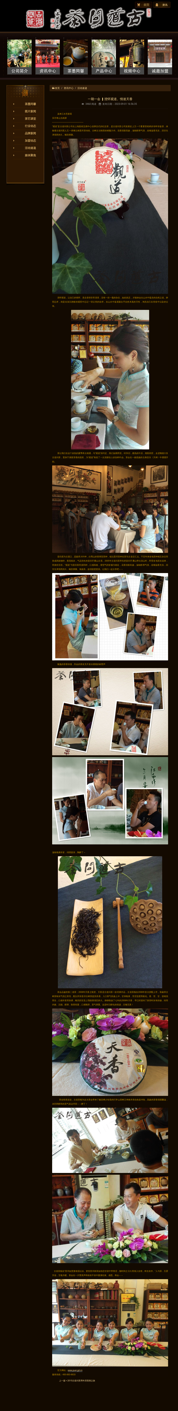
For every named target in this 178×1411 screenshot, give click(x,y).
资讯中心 (69, 88)
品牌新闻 (30, 133)
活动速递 (30, 148)
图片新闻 (30, 111)
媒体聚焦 (30, 155)
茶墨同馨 (30, 104)
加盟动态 (30, 140)
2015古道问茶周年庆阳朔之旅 (81, 1380)
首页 (57, 88)
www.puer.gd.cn (75, 1370)
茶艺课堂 (30, 118)
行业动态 (30, 126)
